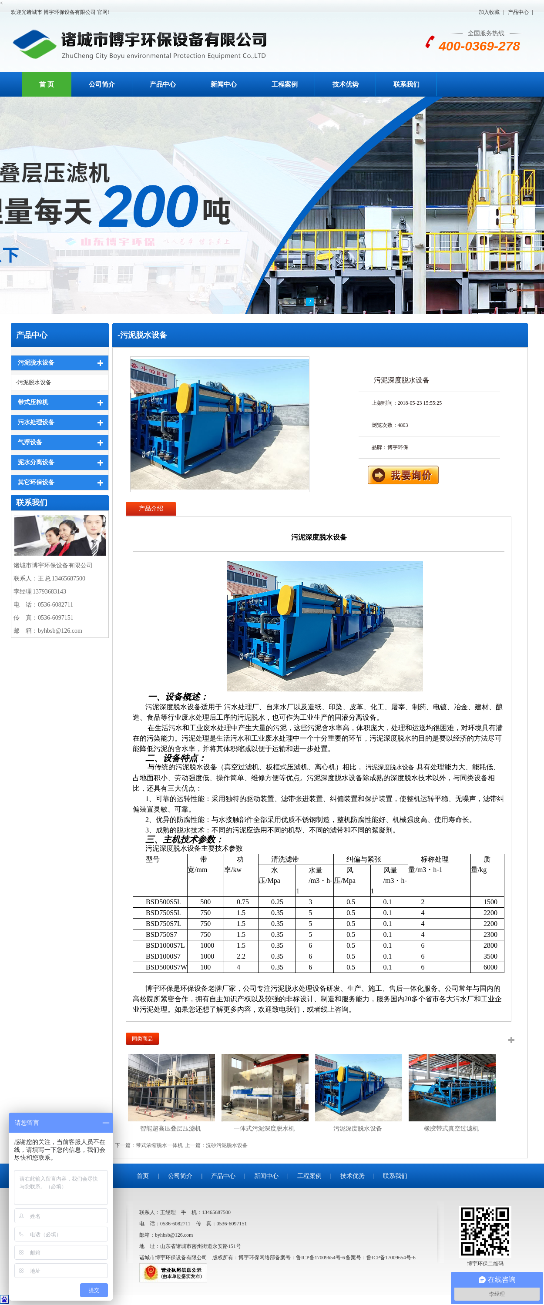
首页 (143, 1176)
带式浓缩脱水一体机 (159, 1145)
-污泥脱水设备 (33, 382)
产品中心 (518, 12)
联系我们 (406, 84)
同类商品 (142, 1039)
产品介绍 (151, 508)
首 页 (46, 84)
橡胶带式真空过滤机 (451, 1128)
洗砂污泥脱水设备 (227, 1145)
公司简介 (102, 84)
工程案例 (285, 84)
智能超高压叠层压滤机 (170, 1128)
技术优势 (345, 84)
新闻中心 (224, 84)
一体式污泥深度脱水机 (264, 1128)
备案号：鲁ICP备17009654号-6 (381, 1258)
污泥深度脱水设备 (357, 1128)
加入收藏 (489, 12)
